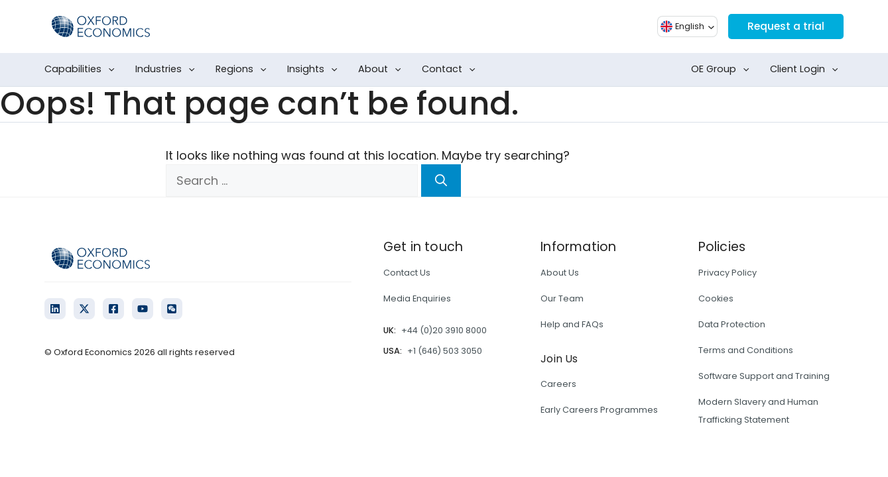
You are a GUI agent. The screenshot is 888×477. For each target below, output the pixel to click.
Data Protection (731, 324)
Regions (244, 69)
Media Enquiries (417, 298)
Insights (315, 69)
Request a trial (784, 26)
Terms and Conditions (745, 350)
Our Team (562, 298)
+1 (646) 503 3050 (444, 350)
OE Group (723, 69)
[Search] (441, 180)
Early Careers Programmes (599, 409)
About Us (559, 272)
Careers (558, 384)
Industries (167, 69)
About (382, 69)
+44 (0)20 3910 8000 (444, 330)
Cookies (715, 298)
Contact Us (406, 272)
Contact (451, 69)
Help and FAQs (571, 324)
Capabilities (82, 69)
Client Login (807, 69)
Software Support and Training (764, 376)
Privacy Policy (727, 272)
